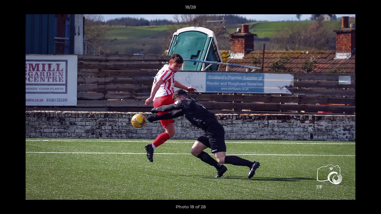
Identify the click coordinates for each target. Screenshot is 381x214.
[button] (370, 8)
